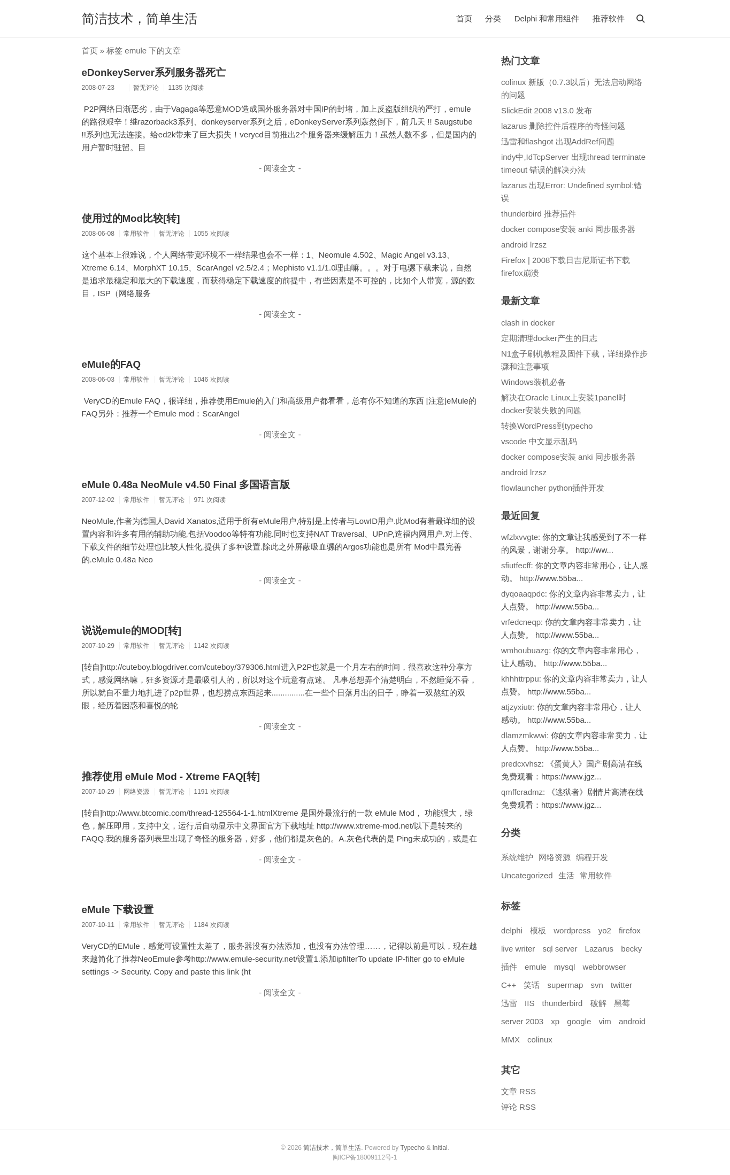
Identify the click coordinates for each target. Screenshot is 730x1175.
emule (536, 966)
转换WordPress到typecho (547, 425)
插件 (509, 966)
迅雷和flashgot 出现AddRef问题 (557, 141)
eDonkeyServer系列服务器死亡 (154, 72)
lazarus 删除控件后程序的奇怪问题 (563, 125)
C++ (508, 985)
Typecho (412, 1147)
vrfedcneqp (521, 622)
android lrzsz (524, 244)
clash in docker (528, 322)
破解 (598, 1003)
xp (555, 1021)
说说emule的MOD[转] (131, 630)
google (579, 1021)
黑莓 (622, 1003)
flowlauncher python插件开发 (552, 487)
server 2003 (522, 1021)
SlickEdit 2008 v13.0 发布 (546, 110)
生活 (566, 875)
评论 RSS (518, 1106)
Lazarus (599, 948)
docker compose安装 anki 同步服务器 (568, 229)
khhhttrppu (520, 678)
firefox (630, 930)
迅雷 (509, 1003)
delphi (511, 930)
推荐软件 (609, 18)
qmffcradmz (522, 792)
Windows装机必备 (533, 381)
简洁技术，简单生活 (139, 18)
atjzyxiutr (517, 707)
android (632, 1021)
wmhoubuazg (525, 650)
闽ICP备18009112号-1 (365, 1157)
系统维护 (517, 857)
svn (596, 985)
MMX (510, 1039)
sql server (559, 948)
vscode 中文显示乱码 (539, 441)
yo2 (604, 930)
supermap (565, 985)
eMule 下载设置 (117, 909)
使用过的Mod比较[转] (131, 218)
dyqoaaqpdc (523, 593)
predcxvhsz (521, 763)
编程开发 (592, 857)
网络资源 (555, 857)
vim (605, 1021)
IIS (529, 1003)
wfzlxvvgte (519, 537)
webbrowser (604, 966)
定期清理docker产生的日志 (549, 338)
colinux (539, 1039)
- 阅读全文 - (280, 168)
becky (631, 948)
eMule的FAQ (111, 364)
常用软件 (596, 875)
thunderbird (562, 1003)
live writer (518, 948)
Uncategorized (527, 875)
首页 (464, 18)
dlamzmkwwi (524, 735)
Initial (440, 1147)
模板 (538, 930)
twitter (621, 985)
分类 (493, 18)
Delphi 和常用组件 (547, 18)
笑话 (532, 985)
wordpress (572, 930)
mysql (564, 966)
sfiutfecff (516, 565)
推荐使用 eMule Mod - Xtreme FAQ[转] (171, 776)
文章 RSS (518, 1091)
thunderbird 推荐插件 (538, 213)
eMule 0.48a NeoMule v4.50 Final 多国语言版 (186, 484)
